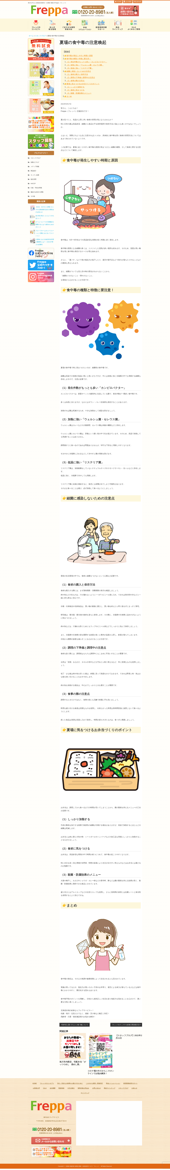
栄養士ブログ (35, 162)
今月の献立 (75, 1089)
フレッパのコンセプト (36, 25)
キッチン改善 (35, 175)
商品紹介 (33, 171)
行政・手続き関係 (36, 188)
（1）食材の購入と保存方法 (77, 74)
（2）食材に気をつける (75, 90)
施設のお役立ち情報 (37, 192)
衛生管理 (33, 179)
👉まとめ (68, 96)
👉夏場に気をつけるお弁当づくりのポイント (82, 84)
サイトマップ (90, 1094)
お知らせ (79, 1094)
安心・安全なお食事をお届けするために (52, 25)
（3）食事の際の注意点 (75, 81)
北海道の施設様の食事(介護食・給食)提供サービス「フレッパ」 (83, 1167)
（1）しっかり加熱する (75, 87)
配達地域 (137, 1)
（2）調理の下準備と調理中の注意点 (80, 77)
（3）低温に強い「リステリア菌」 (79, 68)
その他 (33, 196)
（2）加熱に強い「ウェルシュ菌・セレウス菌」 (85, 65)
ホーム (31, 36)
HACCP (33, 183)
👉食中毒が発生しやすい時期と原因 (78, 56)
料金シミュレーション (85, 25)
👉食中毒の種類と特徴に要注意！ (77, 59)
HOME (118, 1)
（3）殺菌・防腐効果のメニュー (78, 93)
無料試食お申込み (88, 1089)
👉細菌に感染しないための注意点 (77, 71)
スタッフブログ (40, 36)
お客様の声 (38, 1089)
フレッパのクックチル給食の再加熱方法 (125, 1025)
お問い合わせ (102, 1089)
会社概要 (128, 1)
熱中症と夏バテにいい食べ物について (75, 1025)
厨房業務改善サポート (101, 25)
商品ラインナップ (117, 25)
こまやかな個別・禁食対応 (69, 25)
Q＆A (134, 25)
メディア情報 (35, 166)
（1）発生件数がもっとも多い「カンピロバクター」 (86, 62)
